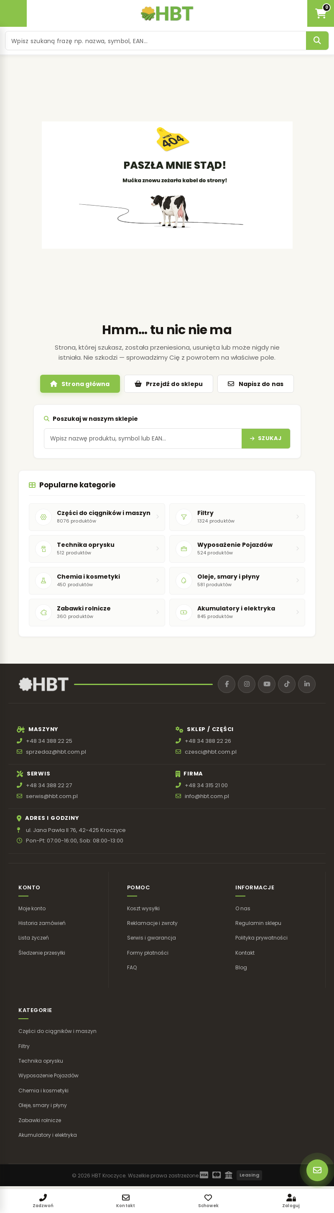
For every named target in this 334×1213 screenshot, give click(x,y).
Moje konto (32, 908)
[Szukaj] (317, 40)
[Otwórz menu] (13, 13)
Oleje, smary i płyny (42, 1105)
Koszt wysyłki (143, 908)
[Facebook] (226, 684)
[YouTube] (266, 684)
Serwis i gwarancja (151, 937)
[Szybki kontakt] (317, 1170)
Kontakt (245, 952)
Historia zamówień (42, 923)
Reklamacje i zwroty (152, 923)
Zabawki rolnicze (39, 1120)
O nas (242, 908)
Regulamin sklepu (258, 923)
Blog (241, 967)
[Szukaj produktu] (155, 40)
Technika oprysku (40, 1060)
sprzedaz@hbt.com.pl (56, 752)
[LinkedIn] (307, 684)
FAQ (132, 967)
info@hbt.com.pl (207, 796)
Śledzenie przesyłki (41, 952)
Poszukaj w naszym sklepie (91, 419)
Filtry (24, 1046)
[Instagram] (246, 684)
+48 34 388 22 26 (208, 741)
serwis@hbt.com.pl (52, 796)
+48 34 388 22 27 (49, 786)
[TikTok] (287, 684)
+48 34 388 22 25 (49, 741)
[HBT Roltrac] (167, 13)
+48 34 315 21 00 (206, 786)
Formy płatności (147, 952)
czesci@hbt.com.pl (211, 752)
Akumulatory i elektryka (47, 1134)
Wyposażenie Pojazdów (48, 1075)
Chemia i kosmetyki (43, 1090)
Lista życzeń (33, 937)
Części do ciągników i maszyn (57, 1031)
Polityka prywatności (261, 937)
